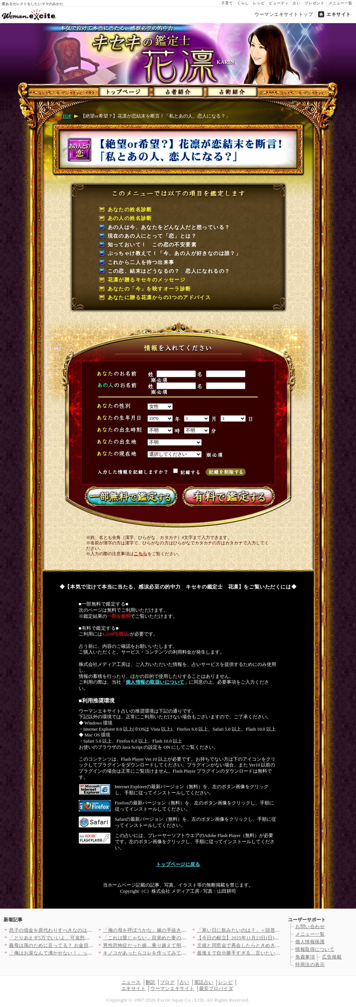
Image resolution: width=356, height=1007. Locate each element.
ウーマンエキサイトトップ (283, 14)
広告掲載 (332, 957)
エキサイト (338, 14)
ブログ (167, 982)
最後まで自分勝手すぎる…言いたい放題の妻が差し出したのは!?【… (272, 953)
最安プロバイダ (216, 988)
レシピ (259, 3)
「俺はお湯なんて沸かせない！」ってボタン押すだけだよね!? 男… (82, 953)
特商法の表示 (310, 964)
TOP (67, 116)
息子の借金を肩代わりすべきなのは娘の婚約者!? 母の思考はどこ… (84, 930)
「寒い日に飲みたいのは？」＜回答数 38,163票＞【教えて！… (266, 930)
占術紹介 (230, 90)
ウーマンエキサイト (172, 988)
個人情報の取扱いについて (155, 682)
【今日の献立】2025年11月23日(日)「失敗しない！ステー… (262, 937)
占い (297, 3)
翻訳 (150, 982)
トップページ (123, 90)
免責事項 (305, 957)
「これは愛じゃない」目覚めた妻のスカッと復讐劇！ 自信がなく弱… (179, 937)
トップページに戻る (178, 864)
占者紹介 (177, 90)
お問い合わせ (310, 926)
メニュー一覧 (340, 3)
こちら (140, 554)
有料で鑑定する (227, 496)
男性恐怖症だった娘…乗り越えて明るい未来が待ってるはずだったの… (181, 945)
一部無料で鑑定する (129, 496)
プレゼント (315, 3)
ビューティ (279, 3)
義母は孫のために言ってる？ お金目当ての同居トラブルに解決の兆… (85, 945)
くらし (243, 3)
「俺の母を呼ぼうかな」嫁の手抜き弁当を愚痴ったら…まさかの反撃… (181, 930)
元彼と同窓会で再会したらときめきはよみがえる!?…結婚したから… (272, 945)
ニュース (131, 982)
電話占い (204, 982)
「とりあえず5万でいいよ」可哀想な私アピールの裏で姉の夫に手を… (86, 937)
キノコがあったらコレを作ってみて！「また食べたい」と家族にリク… (181, 953)
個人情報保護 (310, 941)
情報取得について (314, 949)
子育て (227, 3)
